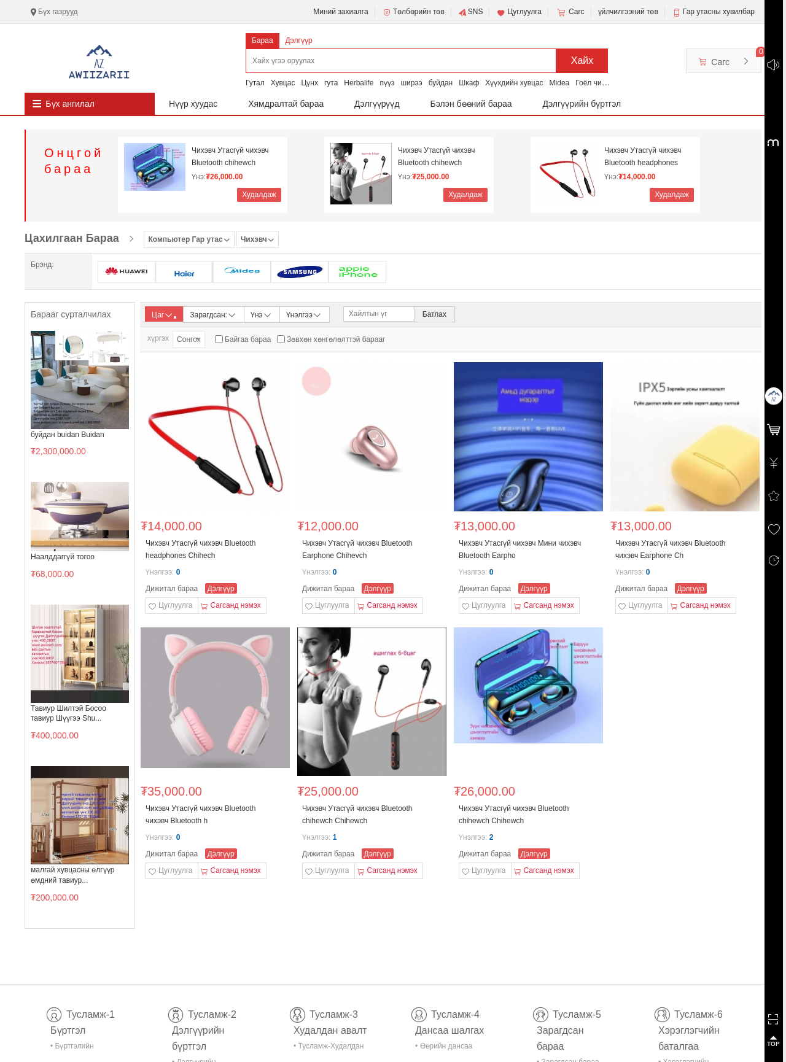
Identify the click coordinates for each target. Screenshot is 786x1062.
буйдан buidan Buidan (67, 434)
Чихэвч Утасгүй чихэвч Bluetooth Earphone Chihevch (357, 549)
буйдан (441, 83)
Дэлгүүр (299, 40)
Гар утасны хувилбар (719, 11)
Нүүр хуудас (193, 104)
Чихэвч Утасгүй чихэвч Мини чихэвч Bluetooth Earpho (520, 549)
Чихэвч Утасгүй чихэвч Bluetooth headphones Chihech (642, 157)
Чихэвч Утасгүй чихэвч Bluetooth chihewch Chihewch (230, 157)
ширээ (411, 83)
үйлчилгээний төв (628, 11)
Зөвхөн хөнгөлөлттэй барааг (336, 339)
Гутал (255, 83)
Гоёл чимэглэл (600, 83)
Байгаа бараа (248, 339)
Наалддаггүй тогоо (63, 556)
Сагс (570, 12)
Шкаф (469, 83)
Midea (560, 83)
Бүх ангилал (70, 104)
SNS (470, 12)
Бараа (262, 40)
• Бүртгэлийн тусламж (72, 1048)
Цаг (164, 315)
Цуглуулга (519, 12)
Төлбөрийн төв (413, 12)
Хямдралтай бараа (286, 104)
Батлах (434, 314)
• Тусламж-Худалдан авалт (329, 1048)
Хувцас (283, 83)
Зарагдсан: (213, 314)
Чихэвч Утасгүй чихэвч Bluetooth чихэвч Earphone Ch (670, 549)
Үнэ (262, 314)
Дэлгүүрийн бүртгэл (582, 104)
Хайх (582, 60)
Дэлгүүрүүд (377, 104)
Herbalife (358, 83)
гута (331, 83)
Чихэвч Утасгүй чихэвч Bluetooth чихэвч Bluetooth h (201, 814)
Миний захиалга (340, 11)
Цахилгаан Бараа (72, 238)
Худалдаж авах (259, 196)
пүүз (386, 83)
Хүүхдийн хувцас (514, 83)
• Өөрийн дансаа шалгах (443, 1048)
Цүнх (309, 83)
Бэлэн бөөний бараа (471, 104)
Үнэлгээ (304, 314)
